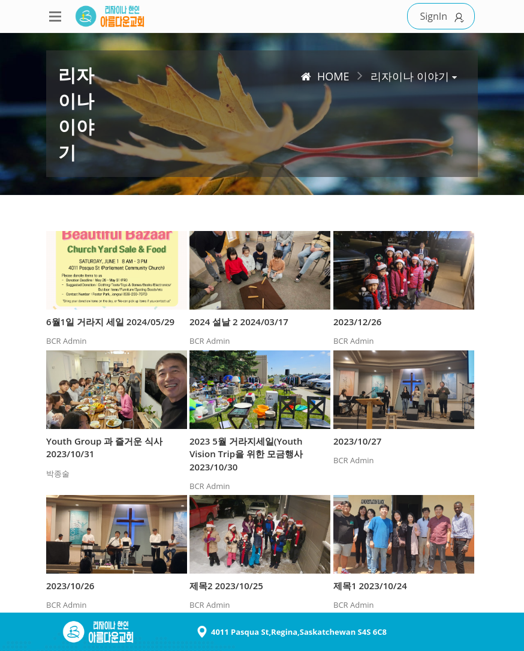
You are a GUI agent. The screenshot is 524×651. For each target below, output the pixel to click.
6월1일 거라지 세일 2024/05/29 (110, 322)
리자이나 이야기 (410, 76)
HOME (325, 76)
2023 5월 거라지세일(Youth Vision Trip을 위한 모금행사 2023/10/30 (246, 454)
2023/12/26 (357, 322)
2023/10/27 (357, 441)
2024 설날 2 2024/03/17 (238, 322)
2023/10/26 (70, 586)
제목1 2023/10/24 (370, 586)
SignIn (444, 16)
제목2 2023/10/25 (226, 586)
